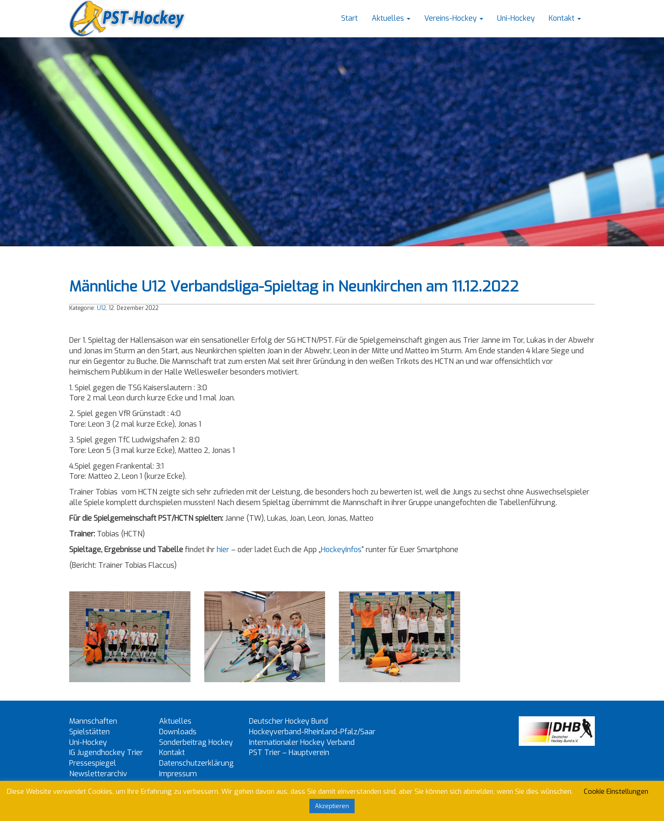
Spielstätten (89, 732)
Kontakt (565, 18)
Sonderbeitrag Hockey (196, 742)
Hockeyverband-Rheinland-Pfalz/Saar (312, 732)
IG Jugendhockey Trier (106, 752)
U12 (101, 308)
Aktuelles (391, 18)
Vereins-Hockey (453, 18)
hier (223, 549)
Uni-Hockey (516, 18)
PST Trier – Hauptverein (289, 752)
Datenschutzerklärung (196, 763)
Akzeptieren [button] (332, 806)
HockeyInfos (341, 549)
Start (349, 18)
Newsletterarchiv (98, 774)
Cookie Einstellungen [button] (616, 791)
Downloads (177, 732)
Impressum (178, 774)
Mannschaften (93, 721)
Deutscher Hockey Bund (288, 721)
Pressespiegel (92, 763)
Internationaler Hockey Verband (302, 742)
